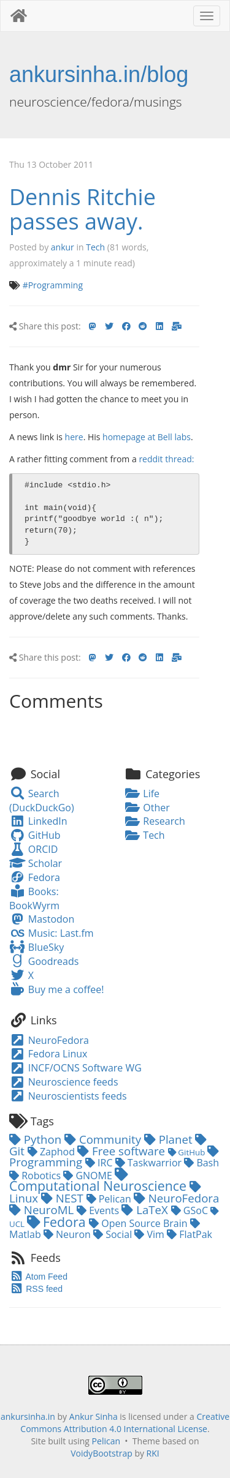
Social (113, 1234)
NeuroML (43, 1209)
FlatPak (189, 1234)
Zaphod (52, 1151)
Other (147, 807)
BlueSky (36, 947)
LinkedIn (38, 821)
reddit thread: (166, 459)
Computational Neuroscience (99, 1181)
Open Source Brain (139, 1223)
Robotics (36, 1175)
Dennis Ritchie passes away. (82, 209)
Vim (150, 1234)
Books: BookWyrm (34, 898)
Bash (201, 1162)
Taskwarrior (150, 1162)
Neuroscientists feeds (68, 1096)
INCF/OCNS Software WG (75, 1068)
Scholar (35, 863)
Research (155, 821)
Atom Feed (38, 1276)
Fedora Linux (48, 1053)
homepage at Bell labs (146, 437)
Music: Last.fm (51, 933)
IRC (100, 1162)
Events (99, 1210)
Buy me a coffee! (56, 989)
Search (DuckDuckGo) (41, 800)
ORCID (33, 849)
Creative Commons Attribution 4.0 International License (124, 1423)
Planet (170, 1139)
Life (142, 793)
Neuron (68, 1234)
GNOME (89, 1175)
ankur (62, 247)
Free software (122, 1150)
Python (36, 1139)
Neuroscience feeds (63, 1082)
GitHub (35, 835)
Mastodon (41, 919)
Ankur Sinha (93, 1416)
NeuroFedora (49, 1040)
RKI (153, 1453)
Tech (95, 247)
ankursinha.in (28, 1416)
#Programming (53, 285)
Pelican (110, 1199)
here (74, 437)
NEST (63, 1198)
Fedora (34, 877)
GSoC (190, 1210)
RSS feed (36, 1289)
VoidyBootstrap (101, 1453)
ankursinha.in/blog (98, 74)
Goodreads (44, 961)
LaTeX (146, 1209)
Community (104, 1139)
